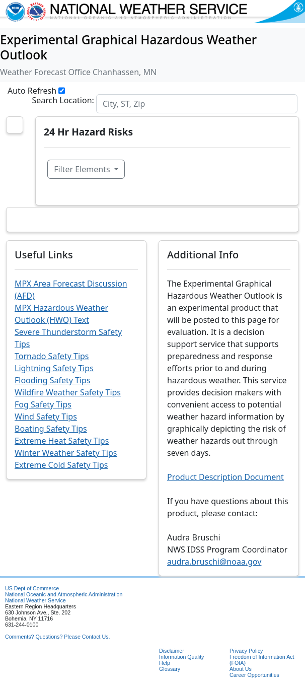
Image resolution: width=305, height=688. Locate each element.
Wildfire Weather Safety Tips (68, 392)
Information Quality (181, 657)
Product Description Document (225, 477)
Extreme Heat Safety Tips (62, 440)
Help (164, 663)
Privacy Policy (246, 651)
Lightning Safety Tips (54, 368)
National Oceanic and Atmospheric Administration (63, 594)
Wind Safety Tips (46, 416)
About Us (241, 669)
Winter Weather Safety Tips (66, 452)
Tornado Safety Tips (52, 356)
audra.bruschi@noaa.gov (214, 561)
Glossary (169, 669)
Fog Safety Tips (43, 404)
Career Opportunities (254, 675)
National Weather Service (35, 600)
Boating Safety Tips (51, 428)
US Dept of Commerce (32, 588)
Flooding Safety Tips (53, 380)
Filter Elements (83, 169)
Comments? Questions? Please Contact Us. (57, 637)
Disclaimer (171, 651)
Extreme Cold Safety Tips (61, 464)
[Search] (196, 103)
